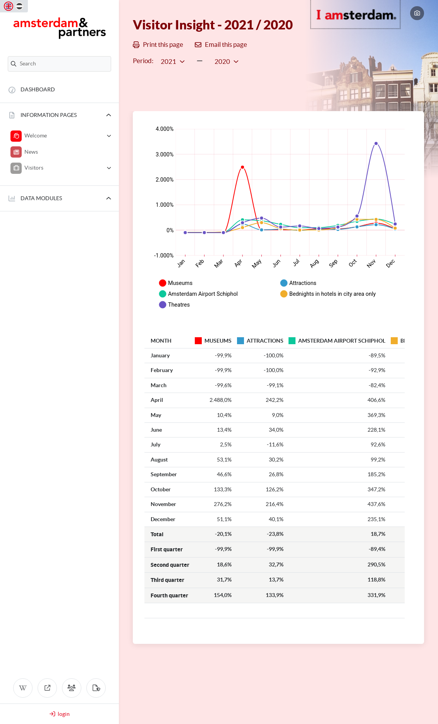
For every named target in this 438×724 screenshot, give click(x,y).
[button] (59, 115)
